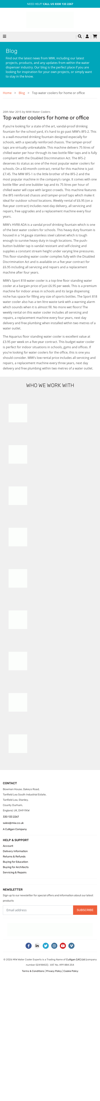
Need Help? (50, 4)
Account (8, 846)
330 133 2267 (11, 816)
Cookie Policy (70, 971)
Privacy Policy (54, 971)
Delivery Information (15, 851)
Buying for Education (15, 861)
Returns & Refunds (14, 856)
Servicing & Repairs (14, 872)
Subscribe (85, 910)
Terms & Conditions (33, 971)
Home (7, 93)
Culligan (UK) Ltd (75, 959)
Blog (22, 93)
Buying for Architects (16, 867)
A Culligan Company (15, 829)
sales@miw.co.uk (13, 823)
